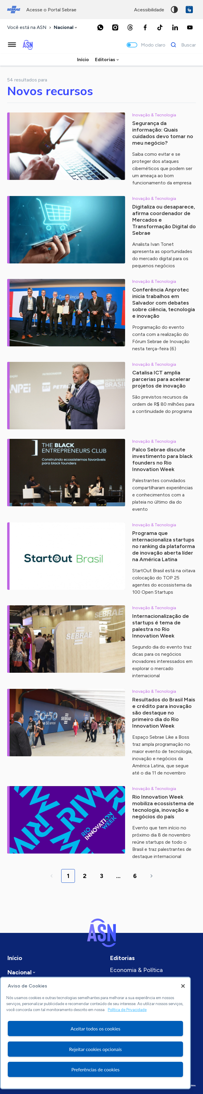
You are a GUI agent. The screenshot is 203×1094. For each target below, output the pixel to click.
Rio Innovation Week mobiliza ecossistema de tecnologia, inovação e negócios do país (163, 807)
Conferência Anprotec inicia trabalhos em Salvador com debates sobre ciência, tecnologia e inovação (163, 302)
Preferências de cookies (95, 1069)
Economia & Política (136, 969)
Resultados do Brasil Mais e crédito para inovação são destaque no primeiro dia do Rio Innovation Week (163, 712)
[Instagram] (115, 27)
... (118, 875)
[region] (95, 1033)
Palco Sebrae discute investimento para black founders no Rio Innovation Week (162, 459)
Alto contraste (174, 9)
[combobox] (66, 27)
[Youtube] (190, 27)
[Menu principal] (12, 45)
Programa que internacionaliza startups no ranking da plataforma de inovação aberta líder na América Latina (163, 546)
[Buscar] (181, 45)
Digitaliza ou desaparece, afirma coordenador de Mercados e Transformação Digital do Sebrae (164, 219)
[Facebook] (145, 27)
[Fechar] (183, 986)
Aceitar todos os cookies (95, 1028)
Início (83, 59)
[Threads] (130, 27)
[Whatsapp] (100, 27)
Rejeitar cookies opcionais (95, 1049)
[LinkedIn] (175, 27)
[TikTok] (160, 27)
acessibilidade (149, 10)
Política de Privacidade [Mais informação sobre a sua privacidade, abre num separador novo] (127, 1009)
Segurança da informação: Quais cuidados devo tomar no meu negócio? (162, 133)
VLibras (189, 9)
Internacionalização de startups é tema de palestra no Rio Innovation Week (160, 626)
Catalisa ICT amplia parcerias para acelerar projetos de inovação (161, 379)
